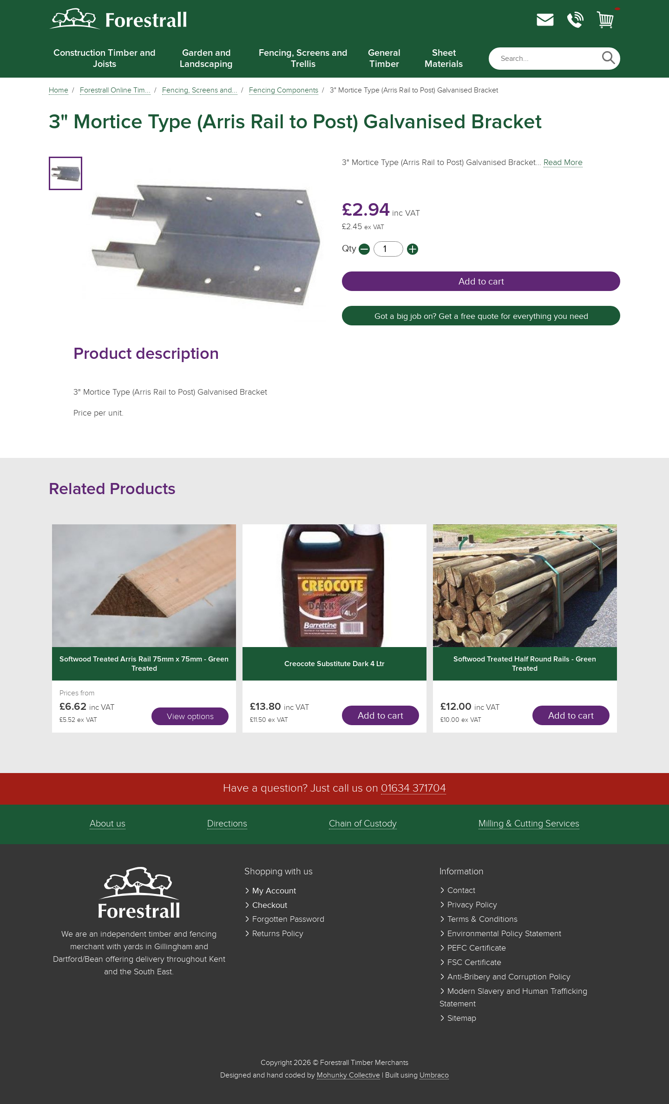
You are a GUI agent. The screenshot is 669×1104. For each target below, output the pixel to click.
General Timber (384, 58)
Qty (350, 249)
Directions (227, 824)
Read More (563, 163)
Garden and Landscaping (206, 58)
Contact (457, 890)
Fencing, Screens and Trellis (303, 58)
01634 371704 (413, 788)
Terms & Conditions (478, 919)
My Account (270, 891)
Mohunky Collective (348, 1075)
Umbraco (434, 1075)
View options (190, 717)
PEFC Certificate (472, 948)
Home (58, 90)
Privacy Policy (468, 905)
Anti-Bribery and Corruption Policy (505, 977)
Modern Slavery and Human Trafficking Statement (513, 997)
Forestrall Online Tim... (115, 90)
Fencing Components (283, 90)
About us (107, 824)
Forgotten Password (284, 919)
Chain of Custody (363, 824)
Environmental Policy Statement (500, 934)
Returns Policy (273, 934)
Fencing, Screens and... (199, 90)
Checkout (265, 905)
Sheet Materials (444, 58)
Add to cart (481, 281)
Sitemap (457, 1018)
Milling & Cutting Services (529, 824)
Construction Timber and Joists (104, 58)
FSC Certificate (470, 963)
